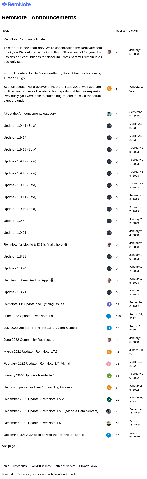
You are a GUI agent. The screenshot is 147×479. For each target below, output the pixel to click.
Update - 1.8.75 (15, 256)
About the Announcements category (30, 113)
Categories (20, 465)
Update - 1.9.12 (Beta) (20, 185)
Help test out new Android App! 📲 (29, 280)
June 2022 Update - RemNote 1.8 (28, 316)
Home (5, 465)
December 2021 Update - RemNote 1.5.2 (34, 399)
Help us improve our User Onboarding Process (38, 387)
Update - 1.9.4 (14, 221)
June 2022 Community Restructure (29, 340)
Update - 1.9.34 (15, 137)
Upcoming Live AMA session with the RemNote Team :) (44, 435)
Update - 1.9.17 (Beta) (20, 161)
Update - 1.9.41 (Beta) (20, 126)
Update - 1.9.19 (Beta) (20, 149)
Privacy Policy (88, 465)
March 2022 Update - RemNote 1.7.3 (31, 351)
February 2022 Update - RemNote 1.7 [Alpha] (37, 363)
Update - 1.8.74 (15, 268)
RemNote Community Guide (24, 39)
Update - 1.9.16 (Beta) (20, 173)
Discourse (23, 474)
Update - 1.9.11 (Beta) (20, 197)
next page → (10, 446)
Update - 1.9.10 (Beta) (20, 209)
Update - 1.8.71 (15, 292)
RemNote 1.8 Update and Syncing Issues (34, 304)
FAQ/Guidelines (40, 465)
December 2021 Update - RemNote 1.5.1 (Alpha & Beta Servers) (51, 411)
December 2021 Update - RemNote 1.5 (32, 423)
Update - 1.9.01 (15, 233)
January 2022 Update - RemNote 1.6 (30, 375)
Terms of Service (65, 465)
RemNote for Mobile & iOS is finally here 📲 (36, 244)
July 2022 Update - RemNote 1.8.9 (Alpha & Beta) (40, 328)
